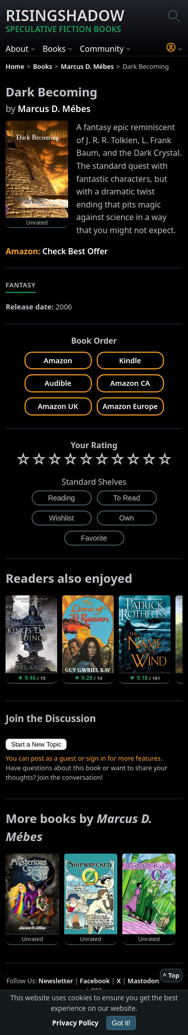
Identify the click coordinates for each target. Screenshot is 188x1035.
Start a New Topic (36, 744)
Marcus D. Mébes (54, 108)
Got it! (121, 1023)
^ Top (171, 975)
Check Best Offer (75, 251)
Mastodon (143, 980)
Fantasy (21, 284)
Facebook (95, 980)
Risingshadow (65, 20)
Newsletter (56, 980)
